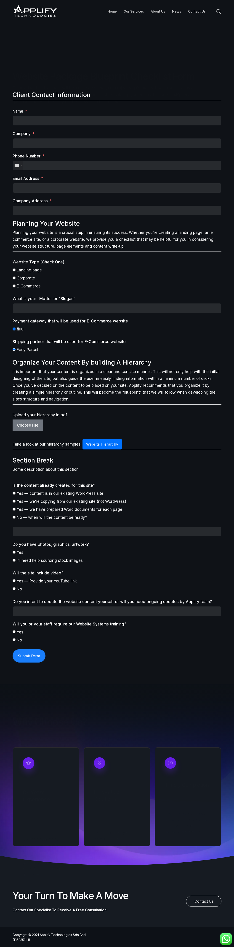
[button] (203, 901)
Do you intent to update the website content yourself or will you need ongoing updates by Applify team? (112, 601)
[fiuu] (14, 328)
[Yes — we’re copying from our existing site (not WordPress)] (14, 501)
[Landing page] (14, 269)
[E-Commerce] (14, 285)
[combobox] (18, 165)
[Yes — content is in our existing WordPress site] (14, 493)
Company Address (30, 201)
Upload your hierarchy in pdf (40, 415)
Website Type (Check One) (38, 262)
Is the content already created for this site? (54, 485)
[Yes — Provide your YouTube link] (14, 580)
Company (22, 133)
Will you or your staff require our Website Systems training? (69, 624)
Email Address (26, 178)
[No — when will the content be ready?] (14, 517)
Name (18, 111)
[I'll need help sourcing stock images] (14, 560)
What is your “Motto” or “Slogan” (44, 298)
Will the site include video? (38, 573)
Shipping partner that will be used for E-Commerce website (69, 341)
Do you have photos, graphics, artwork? (51, 544)
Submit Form (29, 655)
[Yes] (14, 552)
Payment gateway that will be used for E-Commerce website (70, 321)
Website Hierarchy (102, 444)
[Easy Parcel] (14, 349)
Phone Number (27, 156)
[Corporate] (14, 277)
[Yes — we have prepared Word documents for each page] (14, 509)
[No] (14, 588)
